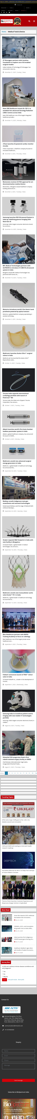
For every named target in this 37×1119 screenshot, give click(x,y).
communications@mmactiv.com (13, 1026)
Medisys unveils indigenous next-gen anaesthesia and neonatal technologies (16, 502)
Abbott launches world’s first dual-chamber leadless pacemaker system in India (18, 430)
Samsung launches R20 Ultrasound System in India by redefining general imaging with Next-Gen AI (18, 219)
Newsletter (28, 7)
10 (32, 773)
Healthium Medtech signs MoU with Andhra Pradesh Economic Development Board (23, 949)
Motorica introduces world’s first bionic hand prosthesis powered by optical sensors (18, 310)
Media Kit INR (10, 10)
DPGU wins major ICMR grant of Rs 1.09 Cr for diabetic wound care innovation (16, 821)
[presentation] (15, 1074)
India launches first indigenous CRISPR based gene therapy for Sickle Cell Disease (23, 938)
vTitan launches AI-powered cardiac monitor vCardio (18, 145)
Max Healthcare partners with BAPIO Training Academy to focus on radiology (16, 635)
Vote (4, 980)
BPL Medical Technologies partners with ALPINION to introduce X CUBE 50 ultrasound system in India (18, 268)
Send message (18, 1080)
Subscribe (16, 10)
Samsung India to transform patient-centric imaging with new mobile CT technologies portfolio (18, 716)
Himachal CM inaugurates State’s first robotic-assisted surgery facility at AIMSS (17, 758)
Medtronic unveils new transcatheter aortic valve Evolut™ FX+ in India (18, 594)
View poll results (12, 979)
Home (4, 32)
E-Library (11, 7)
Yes (3, 971)
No (3, 974)
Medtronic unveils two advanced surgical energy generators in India (17, 462)
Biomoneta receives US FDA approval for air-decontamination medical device (18, 183)
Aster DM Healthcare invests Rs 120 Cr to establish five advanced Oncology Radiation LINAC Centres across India (18, 110)
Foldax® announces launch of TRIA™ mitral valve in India (17, 676)
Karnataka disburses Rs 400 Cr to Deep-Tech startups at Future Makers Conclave (18, 871)
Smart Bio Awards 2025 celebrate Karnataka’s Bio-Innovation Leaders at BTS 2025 (24, 916)
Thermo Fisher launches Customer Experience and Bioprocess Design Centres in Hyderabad (17, 902)
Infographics (3, 10)
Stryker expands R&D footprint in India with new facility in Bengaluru (18, 541)
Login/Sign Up (23, 10)
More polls (21, 979)
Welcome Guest (4, 7)
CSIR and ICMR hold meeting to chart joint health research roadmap (17, 847)
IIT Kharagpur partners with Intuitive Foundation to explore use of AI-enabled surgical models (16, 62)
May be (5, 976)
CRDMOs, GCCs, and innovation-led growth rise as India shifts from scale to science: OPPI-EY (24, 927)
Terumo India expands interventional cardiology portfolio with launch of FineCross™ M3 (16, 395)
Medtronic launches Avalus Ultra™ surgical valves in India (17, 354)
